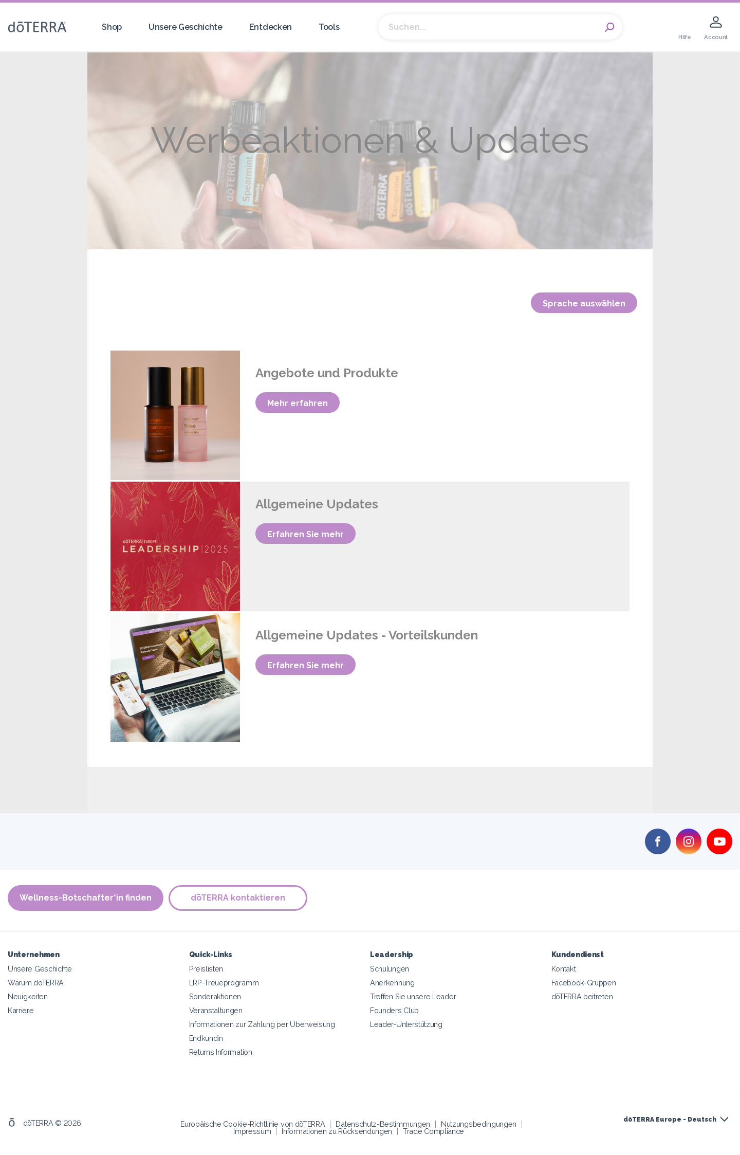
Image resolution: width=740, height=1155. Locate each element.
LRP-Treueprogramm (224, 982)
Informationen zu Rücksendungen (337, 1131)
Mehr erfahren (297, 403)
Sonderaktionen (215, 996)
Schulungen (389, 968)
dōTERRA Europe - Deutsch (669, 1119)
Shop (112, 27)
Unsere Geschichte (186, 27)
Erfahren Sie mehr (305, 534)
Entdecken (270, 27)
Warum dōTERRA (36, 982)
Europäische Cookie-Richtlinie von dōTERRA (252, 1124)
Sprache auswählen (584, 303)
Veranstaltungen (216, 1010)
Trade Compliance (433, 1131)
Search (609, 27)
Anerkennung (392, 982)
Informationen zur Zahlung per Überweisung (262, 1024)
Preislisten (206, 968)
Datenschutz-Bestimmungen (383, 1124)
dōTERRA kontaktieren (238, 898)
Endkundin (206, 1038)
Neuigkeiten (28, 996)
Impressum (252, 1131)
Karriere (21, 1010)
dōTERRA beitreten (582, 996)
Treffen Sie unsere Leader (413, 996)
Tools (329, 27)
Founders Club (394, 1010)
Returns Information (220, 1052)
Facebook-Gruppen (583, 982)
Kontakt (563, 968)
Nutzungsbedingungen (478, 1124)
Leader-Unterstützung (406, 1024)
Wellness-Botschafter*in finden (86, 898)
